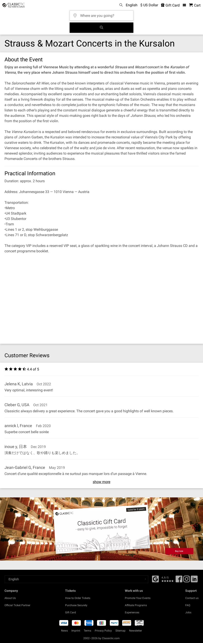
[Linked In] (194, 580)
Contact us (192, 598)
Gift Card (70, 612)
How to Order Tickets (77, 598)
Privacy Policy (103, 630)
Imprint (75, 630)
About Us (10, 598)
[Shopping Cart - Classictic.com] (195, 5)
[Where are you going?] (103, 14)
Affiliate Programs (136, 605)
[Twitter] (186, 580)
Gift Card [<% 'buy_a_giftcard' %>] (170, 5)
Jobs (188, 612)
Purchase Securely (76, 605)
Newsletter (135, 630)
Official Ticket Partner (17, 605)
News (64, 630)
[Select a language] (76, 579)
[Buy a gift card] (101, 529)
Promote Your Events (137, 598)
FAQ (187, 605)
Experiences (132, 612)
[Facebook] (155, 578)
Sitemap (120, 630)
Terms (87, 630)
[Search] (101, 27)
